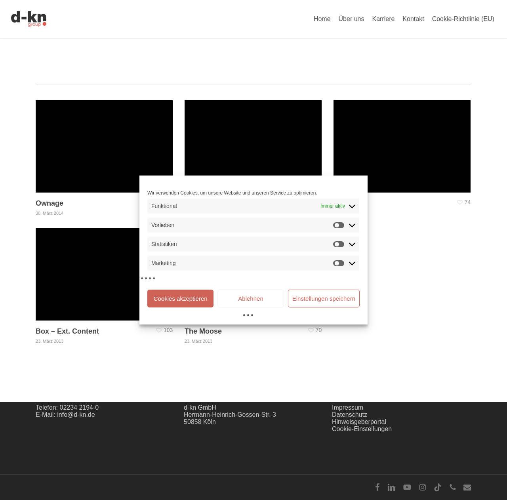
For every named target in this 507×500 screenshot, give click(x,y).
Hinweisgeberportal (359, 421)
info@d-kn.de (76, 414)
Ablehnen (250, 298)
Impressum (347, 407)
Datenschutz (349, 414)
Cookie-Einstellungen (362, 429)
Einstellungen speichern (323, 298)
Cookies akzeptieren (181, 298)
